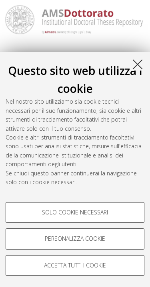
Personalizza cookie (75, 238)
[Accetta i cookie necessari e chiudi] (137, 64)
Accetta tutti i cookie (75, 265)
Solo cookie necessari (75, 212)
